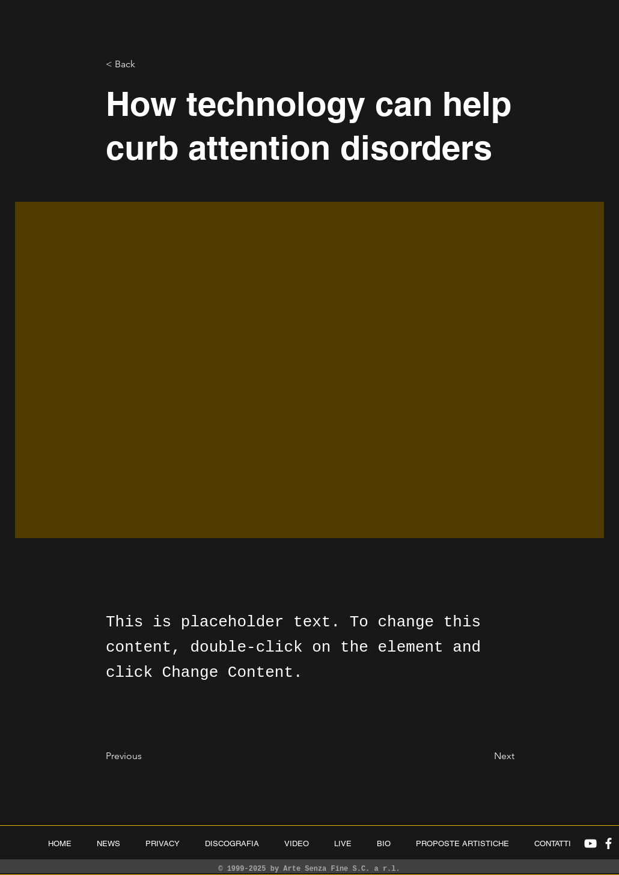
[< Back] (145, 64)
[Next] (484, 756)
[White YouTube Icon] (590, 843)
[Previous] (145, 756)
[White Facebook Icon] (608, 843)
